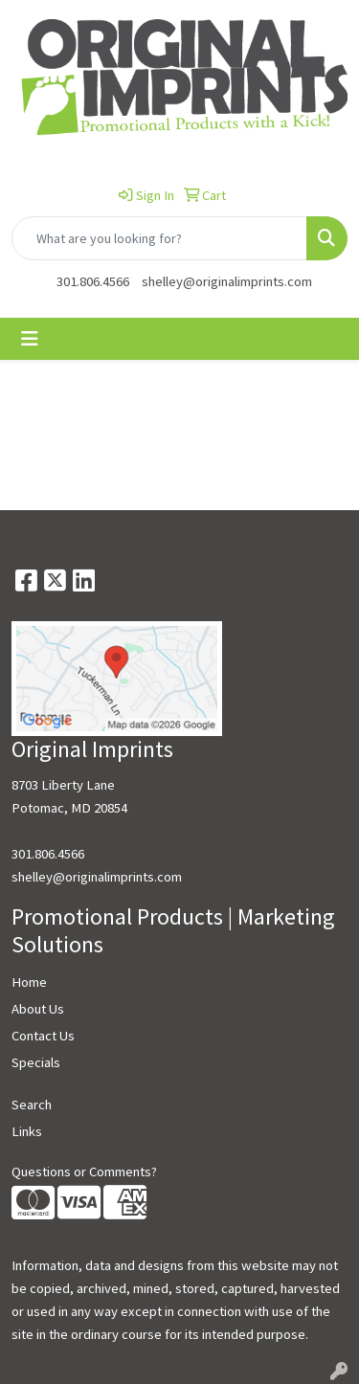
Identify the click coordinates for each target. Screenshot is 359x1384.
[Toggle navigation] (30, 338)
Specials (35, 1062)
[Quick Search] (159, 238)
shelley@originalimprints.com (227, 281)
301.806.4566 (92, 281)
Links (26, 1131)
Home (29, 982)
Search (31, 1104)
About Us (37, 1008)
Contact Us (43, 1035)
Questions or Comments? (84, 1171)
